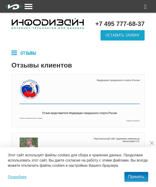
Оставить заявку (122, 35)
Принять (136, 177)
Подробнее (17, 177)
